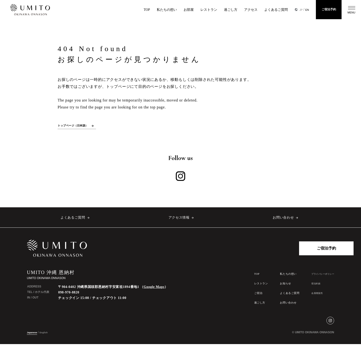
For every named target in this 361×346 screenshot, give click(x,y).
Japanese (33, 334)
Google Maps (154, 289)
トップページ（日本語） (77, 126)
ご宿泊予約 (325, 10)
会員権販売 (311, 295)
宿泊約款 (310, 285)
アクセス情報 (178, 219)
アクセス (242, 10)
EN (300, 10)
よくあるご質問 (267, 10)
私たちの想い (158, 10)
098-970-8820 (68, 294)
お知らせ (274, 285)
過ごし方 (222, 10)
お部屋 (180, 10)
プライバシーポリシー (319, 275)
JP (293, 10)
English (47, 334)
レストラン (200, 10)
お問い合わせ (283, 219)
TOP (138, 10)
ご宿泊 (243, 295)
